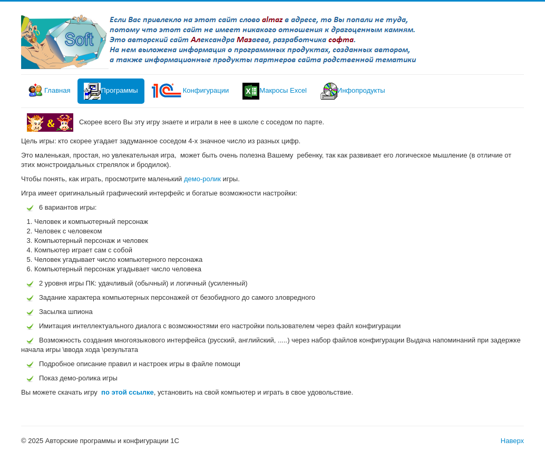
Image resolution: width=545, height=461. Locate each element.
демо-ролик (203, 179)
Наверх (512, 441)
